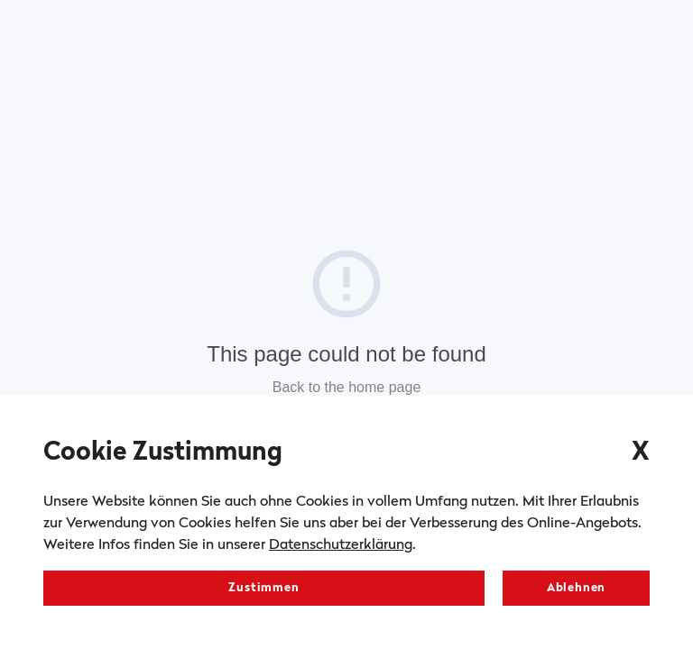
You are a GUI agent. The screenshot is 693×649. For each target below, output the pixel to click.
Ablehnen (576, 588)
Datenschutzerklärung (340, 545)
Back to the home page (347, 387)
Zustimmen (263, 588)
